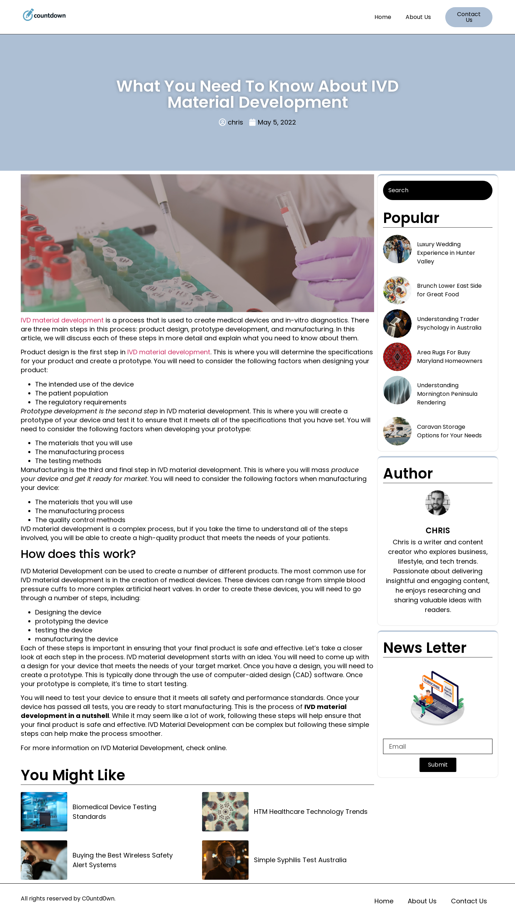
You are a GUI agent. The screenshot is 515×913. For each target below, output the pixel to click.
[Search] (437, 190)
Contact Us (469, 901)
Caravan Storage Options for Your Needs (449, 431)
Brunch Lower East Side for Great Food (449, 290)
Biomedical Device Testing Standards (114, 811)
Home (382, 17)
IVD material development (62, 320)
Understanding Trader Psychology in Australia (449, 323)
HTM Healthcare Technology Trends (311, 811)
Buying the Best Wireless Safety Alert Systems (123, 860)
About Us (418, 17)
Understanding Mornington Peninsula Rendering (447, 394)
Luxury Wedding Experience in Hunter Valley (446, 253)
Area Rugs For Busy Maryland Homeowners (449, 356)
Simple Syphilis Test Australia (300, 859)
